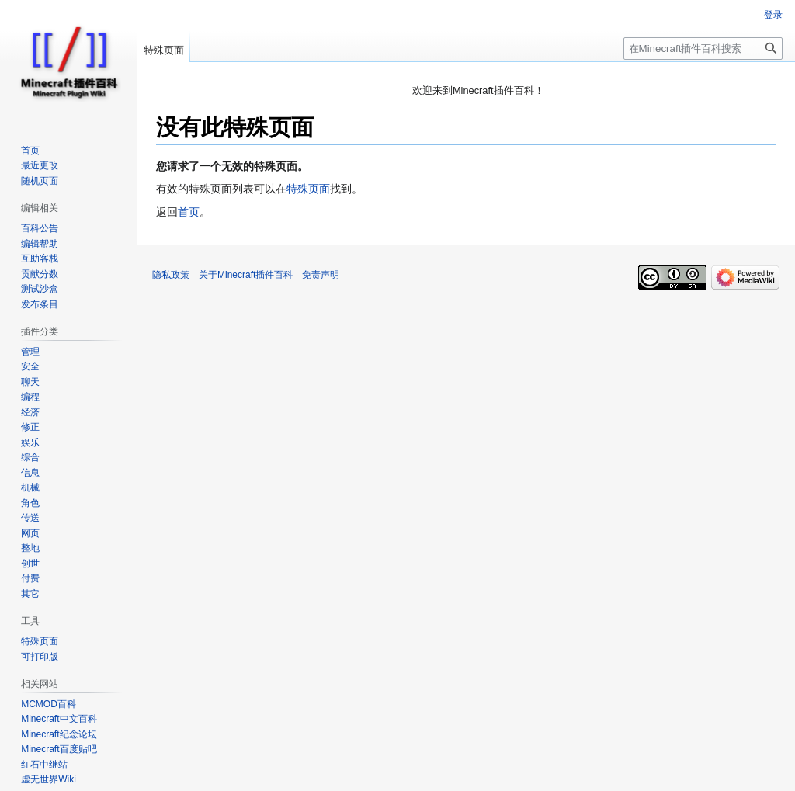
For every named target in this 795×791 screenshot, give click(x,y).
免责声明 (320, 274)
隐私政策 (170, 274)
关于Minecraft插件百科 (246, 274)
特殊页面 (308, 188)
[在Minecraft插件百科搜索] (703, 48)
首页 (189, 212)
